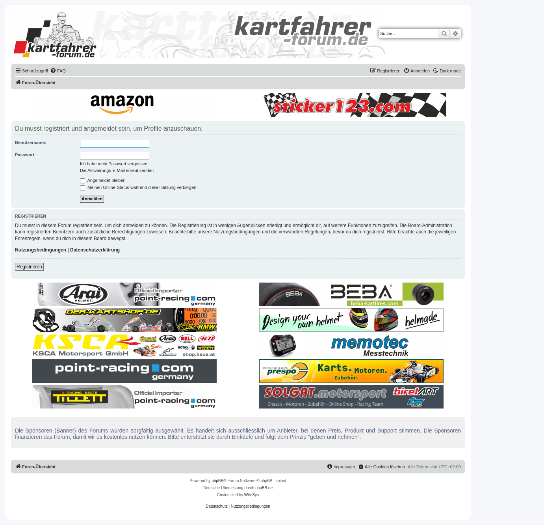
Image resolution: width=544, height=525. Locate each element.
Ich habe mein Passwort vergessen (113, 163)
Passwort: (25, 154)
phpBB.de (264, 488)
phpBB (217, 481)
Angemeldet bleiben (103, 180)
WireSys (251, 495)
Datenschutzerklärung (95, 250)
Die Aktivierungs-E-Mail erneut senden (117, 170)
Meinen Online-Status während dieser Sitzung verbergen (138, 187)
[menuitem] (58, 71)
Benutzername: (30, 142)
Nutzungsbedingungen (40, 250)
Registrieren (29, 267)
